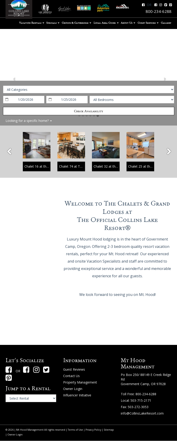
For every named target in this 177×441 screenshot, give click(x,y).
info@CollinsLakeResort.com (142, 413)
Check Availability (88, 111)
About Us (128, 22)
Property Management (80, 382)
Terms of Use (75, 429)
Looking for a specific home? (29, 120)
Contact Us (71, 376)
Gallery (166, 22)
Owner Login (72, 389)
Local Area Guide (106, 22)
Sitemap (109, 429)
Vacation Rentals (31, 22)
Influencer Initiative (77, 395)
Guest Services (148, 22)
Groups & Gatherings (76, 22)
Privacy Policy (93, 429)
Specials (52, 22)
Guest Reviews (74, 369)
